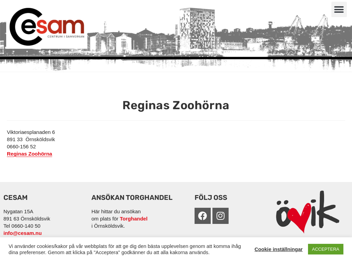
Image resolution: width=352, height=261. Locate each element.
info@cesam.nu (22, 233)
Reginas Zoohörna (29, 154)
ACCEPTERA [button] (325, 249)
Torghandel (134, 219)
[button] (339, 9)
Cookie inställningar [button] (278, 249)
